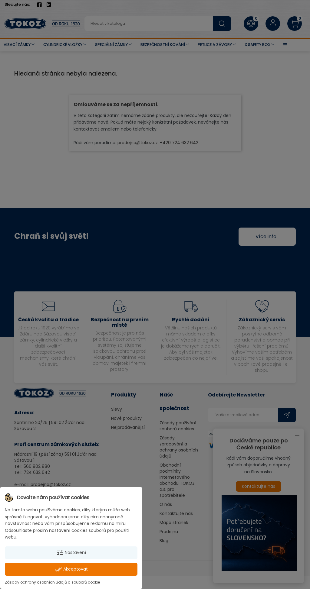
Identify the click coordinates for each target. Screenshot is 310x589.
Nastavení (71, 552)
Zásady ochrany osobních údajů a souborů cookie (52, 582)
